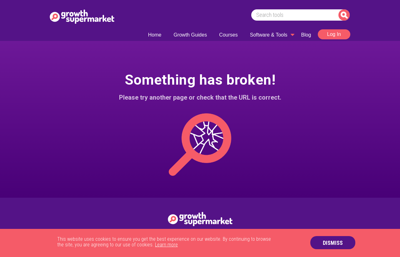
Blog (306, 34)
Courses (228, 34)
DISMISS (333, 243)
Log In (334, 34)
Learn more (166, 245)
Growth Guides (190, 34)
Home (155, 34)
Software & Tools (269, 34)
